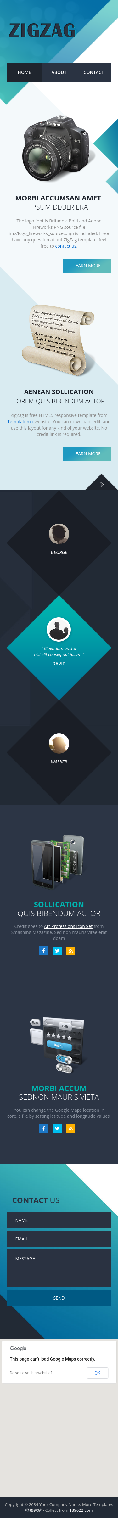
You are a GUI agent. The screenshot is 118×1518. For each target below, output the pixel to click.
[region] (59, 1418)
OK (97, 1372)
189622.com (81, 1510)
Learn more (87, 265)
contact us (65, 246)
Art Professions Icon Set (68, 926)
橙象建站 (33, 1510)
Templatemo (20, 421)
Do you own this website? (31, 1373)
